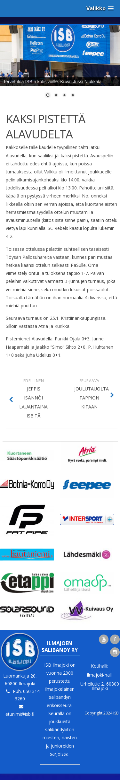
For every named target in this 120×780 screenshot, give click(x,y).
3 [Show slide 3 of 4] (64, 95)
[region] (60, 65)
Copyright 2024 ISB (101, 713)
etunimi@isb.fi (19, 714)
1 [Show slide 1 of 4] (47, 95)
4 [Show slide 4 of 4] (72, 95)
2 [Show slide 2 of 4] (56, 95)
